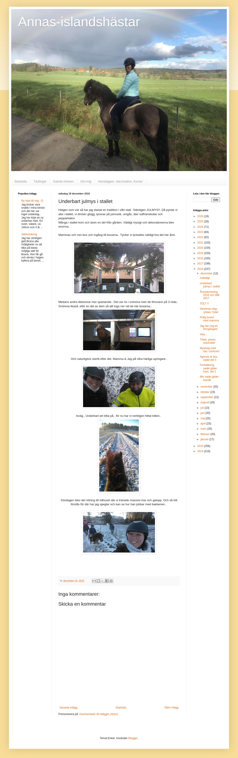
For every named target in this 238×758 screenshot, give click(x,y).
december (207, 273)
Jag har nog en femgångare (209, 327)
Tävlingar (39, 181)
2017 (200, 263)
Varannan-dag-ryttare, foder (209, 310)
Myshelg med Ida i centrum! (210, 350)
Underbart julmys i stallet (210, 285)
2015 (200, 446)
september (207, 397)
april (203, 423)
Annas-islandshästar (79, 21)
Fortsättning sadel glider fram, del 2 (208, 368)
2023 (200, 232)
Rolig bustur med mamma (209, 319)
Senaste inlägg (68, 707)
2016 (200, 269)
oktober (205, 392)
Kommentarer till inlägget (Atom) (98, 714)
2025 (200, 221)
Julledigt (205, 278)
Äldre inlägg (171, 707)
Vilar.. (203, 334)
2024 (200, 226)
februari (205, 434)
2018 (200, 258)
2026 (200, 216)
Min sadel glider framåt (209, 378)
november (207, 386)
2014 (200, 451)
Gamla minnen (63, 181)
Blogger (132, 738)
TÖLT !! (204, 303)
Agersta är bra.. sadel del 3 (209, 358)
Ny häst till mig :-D (32, 200)
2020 (200, 247)
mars (204, 428)
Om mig (85, 181)
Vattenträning (29, 234)
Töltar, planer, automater (208, 341)
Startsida (20, 181)
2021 (200, 242)
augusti (205, 402)
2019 (200, 253)
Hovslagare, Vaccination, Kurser (120, 181)
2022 (200, 237)
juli (203, 407)
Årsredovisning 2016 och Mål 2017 (209, 295)
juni (203, 413)
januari (205, 439)
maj (203, 418)
